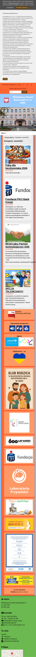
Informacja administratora (20, 88)
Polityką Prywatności (13, 3)
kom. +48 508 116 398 (9, 618)
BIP (3, 634)
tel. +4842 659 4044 (9, 616)
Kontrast (12, 88)
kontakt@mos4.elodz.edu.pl (11, 620)
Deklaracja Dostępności (10, 641)
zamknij (5, 79)
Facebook (5, 636)
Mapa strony (13, 84)
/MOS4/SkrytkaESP (9, 623)
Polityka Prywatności (9, 639)
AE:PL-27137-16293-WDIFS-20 (13, 625)
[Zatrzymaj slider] (18, 129)
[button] (2, 119)
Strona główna (6, 84)
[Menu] (18, 133)
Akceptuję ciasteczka (22, 7)
